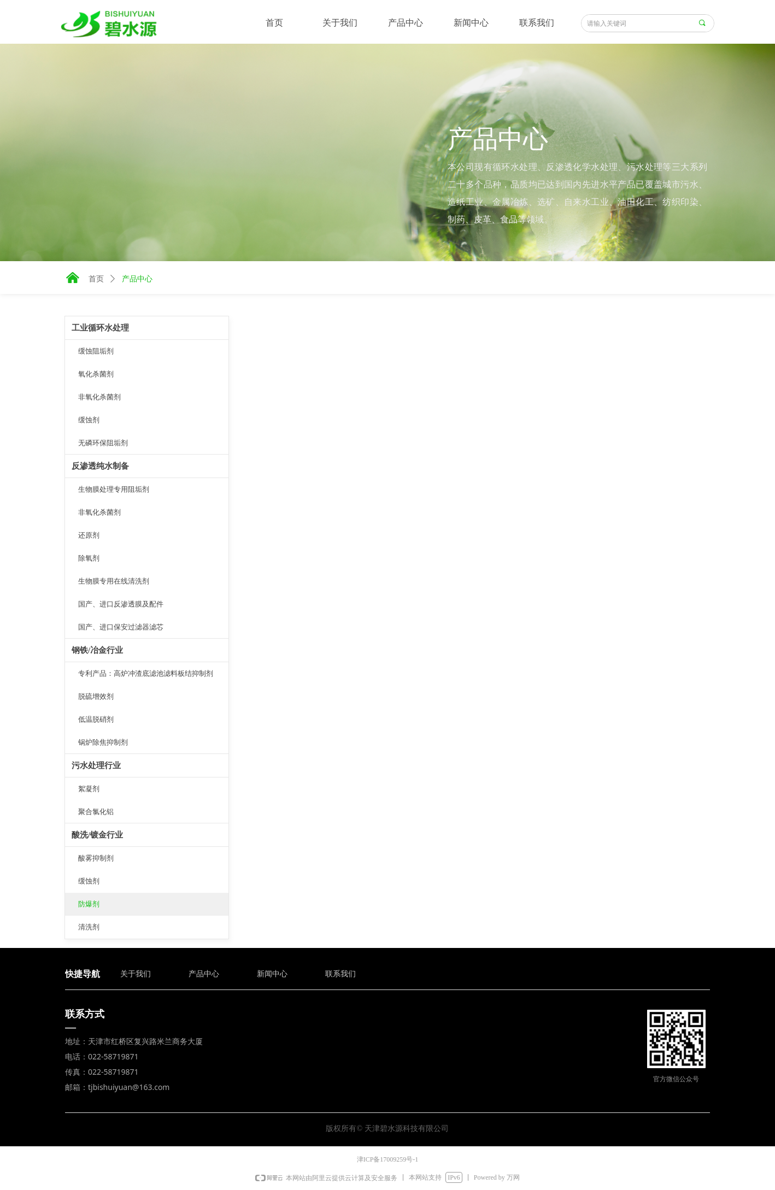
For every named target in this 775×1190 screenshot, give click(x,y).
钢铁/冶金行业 (97, 650)
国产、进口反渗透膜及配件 (120, 604)
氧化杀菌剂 (96, 374)
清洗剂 (88, 927)
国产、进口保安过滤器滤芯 (120, 627)
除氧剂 (88, 558)
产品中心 (137, 279)
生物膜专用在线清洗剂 (113, 581)
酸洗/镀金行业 (97, 834)
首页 (96, 279)
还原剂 (88, 535)
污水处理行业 (96, 765)
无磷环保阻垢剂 (103, 443)
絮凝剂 (88, 789)
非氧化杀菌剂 (99, 397)
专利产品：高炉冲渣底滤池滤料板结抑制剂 (145, 673)
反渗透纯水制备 (100, 466)
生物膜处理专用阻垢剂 (113, 489)
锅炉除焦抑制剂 (103, 742)
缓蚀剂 (88, 420)
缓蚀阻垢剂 (96, 351)
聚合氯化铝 (96, 812)
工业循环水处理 (100, 327)
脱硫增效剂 (96, 696)
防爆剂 (88, 904)
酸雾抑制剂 (96, 858)
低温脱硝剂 (96, 719)
